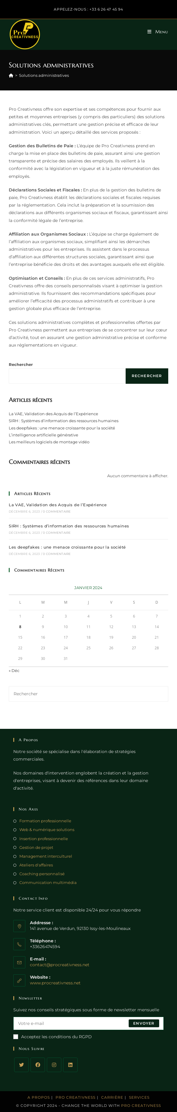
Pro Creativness (75, 1097)
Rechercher (21, 364)
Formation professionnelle (45, 820)
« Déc (14, 670)
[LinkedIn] (70, 1065)
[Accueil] (11, 75)
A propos (38, 1097)
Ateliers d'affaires (36, 865)
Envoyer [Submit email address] (143, 1023)
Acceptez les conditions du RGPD (52, 1036)
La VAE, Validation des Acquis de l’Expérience (53, 413)
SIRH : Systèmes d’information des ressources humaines (63, 420)
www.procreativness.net (55, 983)
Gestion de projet (36, 847)
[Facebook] (38, 1065)
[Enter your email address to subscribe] (88, 1023)
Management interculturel (45, 856)
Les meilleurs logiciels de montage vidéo (49, 441)
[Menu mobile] (157, 31)
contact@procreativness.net (59, 964)
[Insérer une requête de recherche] (88, 694)
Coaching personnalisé (42, 873)
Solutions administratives (44, 75)
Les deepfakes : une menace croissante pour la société (62, 428)
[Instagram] (54, 1065)
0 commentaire (57, 512)
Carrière (112, 1097)
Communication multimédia (48, 882)
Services (139, 1097)
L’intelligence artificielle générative (43, 434)
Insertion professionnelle (43, 838)
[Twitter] (21, 1065)
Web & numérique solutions (46, 829)
